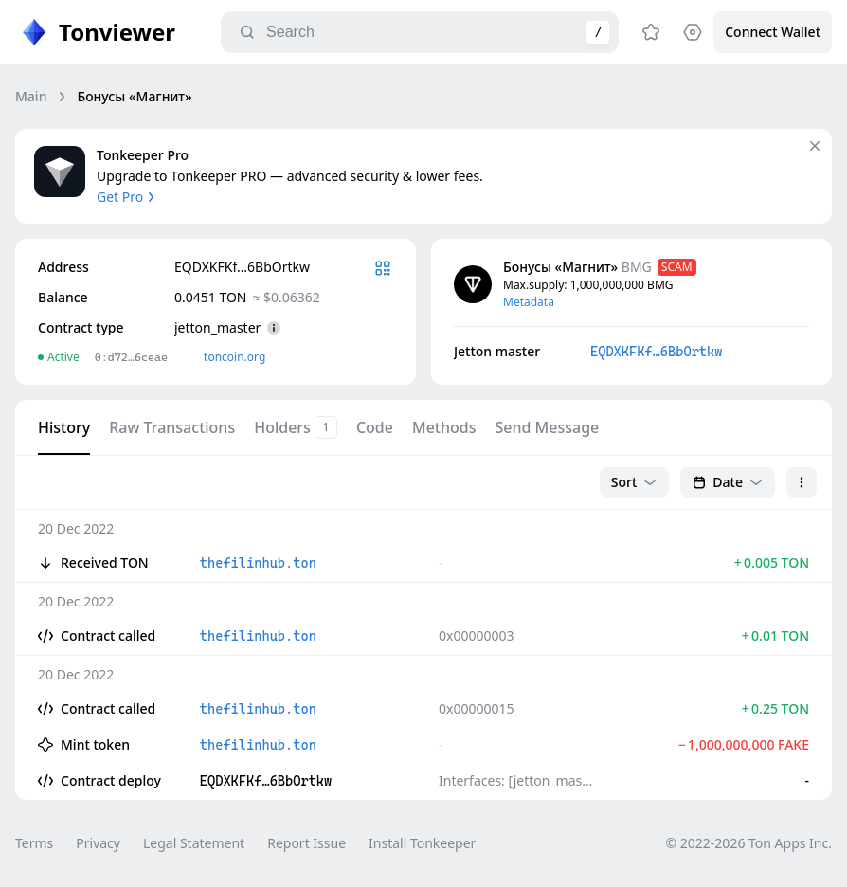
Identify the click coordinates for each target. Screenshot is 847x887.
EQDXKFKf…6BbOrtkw (656, 351)
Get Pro (127, 197)
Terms (34, 843)
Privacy (98, 843)
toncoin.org (234, 357)
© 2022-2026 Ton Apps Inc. (749, 843)
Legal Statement (193, 843)
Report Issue (306, 843)
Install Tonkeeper (422, 843)
